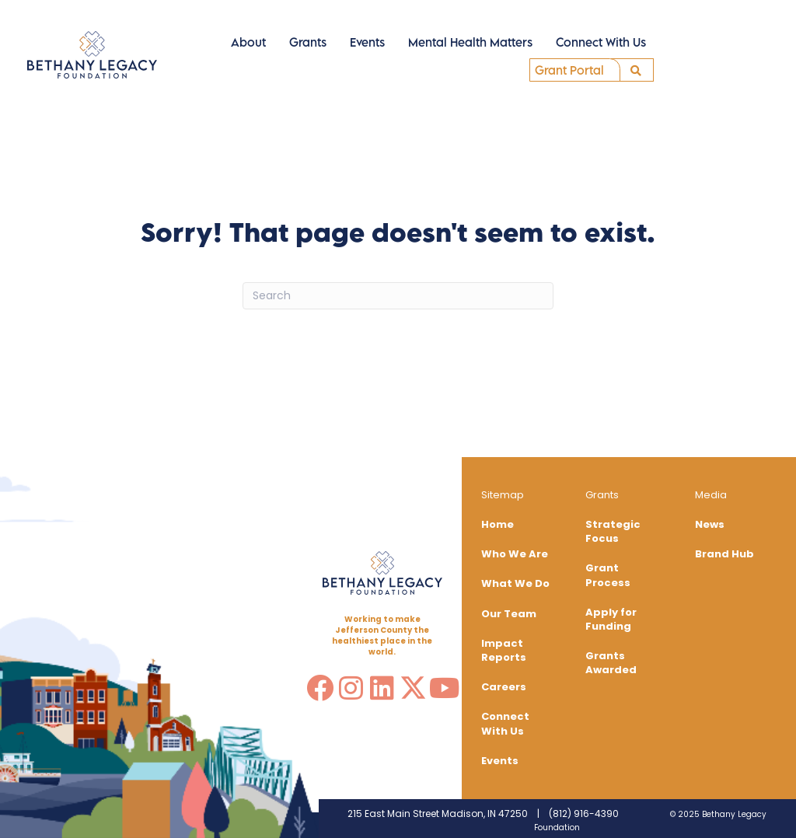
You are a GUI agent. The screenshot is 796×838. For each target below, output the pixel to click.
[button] (632, 70)
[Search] (398, 295)
